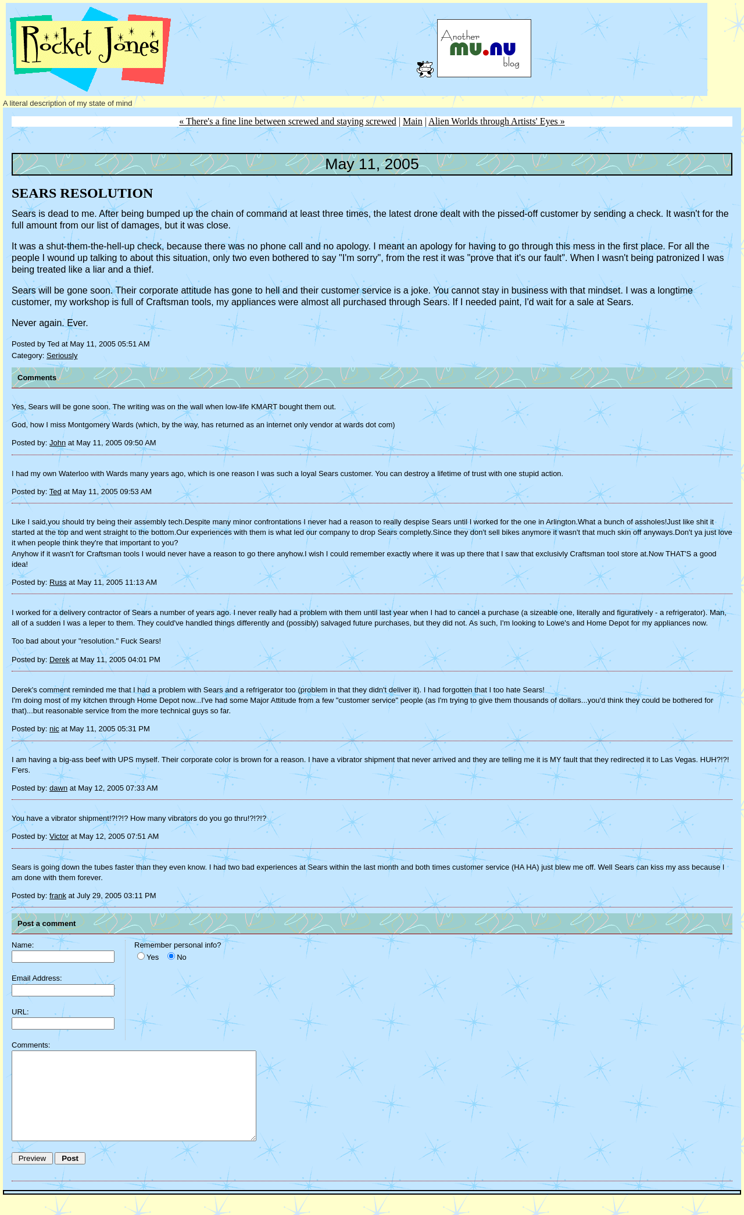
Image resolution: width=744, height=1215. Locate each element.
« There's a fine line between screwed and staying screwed (287, 121)
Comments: (31, 1045)
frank (57, 895)
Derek (59, 659)
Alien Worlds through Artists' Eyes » (496, 121)
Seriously (61, 355)
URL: (20, 1011)
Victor (59, 836)
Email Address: (37, 978)
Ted (55, 491)
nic (54, 728)
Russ (58, 582)
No (182, 957)
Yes (152, 957)
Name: (23, 945)
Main (413, 121)
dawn (58, 788)
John (57, 442)
